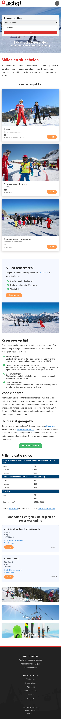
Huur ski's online (30, 445)
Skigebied (30, 695)
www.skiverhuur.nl (26, 429)
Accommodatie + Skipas (30, 664)
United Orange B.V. (31, 707)
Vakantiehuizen (30, 668)
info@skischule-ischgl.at (13, 570)
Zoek (30, 33)
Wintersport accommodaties (30, 660)
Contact (30, 713)
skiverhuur (50, 426)
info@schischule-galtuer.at (14, 540)
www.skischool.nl (46, 508)
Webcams (31, 679)
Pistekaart (30, 687)
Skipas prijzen (30, 683)
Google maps (9, 543)
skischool (13, 508)
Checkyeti (43, 273)
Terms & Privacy (30, 710)
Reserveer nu (14, 295)
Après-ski (30, 699)
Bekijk (52, 137)
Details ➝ (54, 547)
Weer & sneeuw (30, 691)
